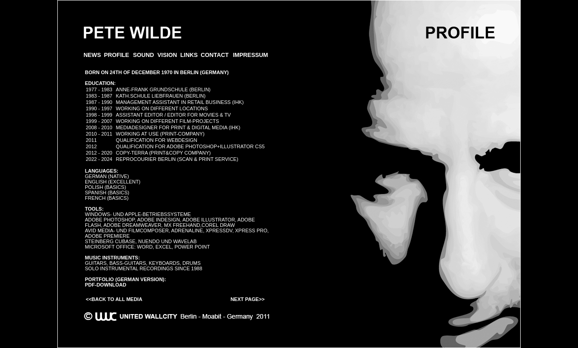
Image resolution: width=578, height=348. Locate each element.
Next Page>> (247, 299)
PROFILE (116, 55)
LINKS (189, 55)
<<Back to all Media (114, 299)
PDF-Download (105, 284)
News (92, 55)
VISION (167, 55)
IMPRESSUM (250, 55)
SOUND (143, 55)
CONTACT (214, 55)
